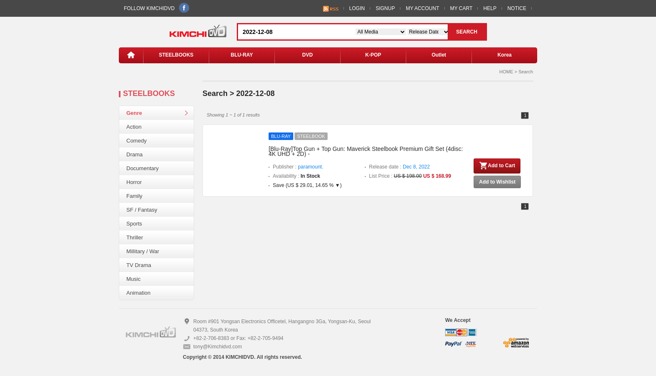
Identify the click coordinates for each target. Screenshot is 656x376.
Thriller (134, 237)
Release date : (399, 167)
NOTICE (516, 8)
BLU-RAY (242, 55)
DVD (307, 55)
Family (134, 196)
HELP (489, 8)
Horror (134, 182)
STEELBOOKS (176, 55)
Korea (504, 55)
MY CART (461, 8)
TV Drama (138, 265)
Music (133, 279)
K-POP (373, 55)
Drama (134, 154)
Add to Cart (497, 166)
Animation (138, 293)
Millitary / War (142, 251)
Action (133, 127)
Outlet (439, 55)
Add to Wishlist (497, 182)
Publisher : (298, 167)
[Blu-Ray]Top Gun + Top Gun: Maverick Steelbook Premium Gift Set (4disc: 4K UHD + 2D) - (366, 151)
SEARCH (466, 32)
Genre (134, 113)
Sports (134, 223)
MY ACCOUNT (422, 8)
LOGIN (357, 8)
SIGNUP (385, 8)
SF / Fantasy (141, 210)
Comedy (136, 140)
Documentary (142, 168)
